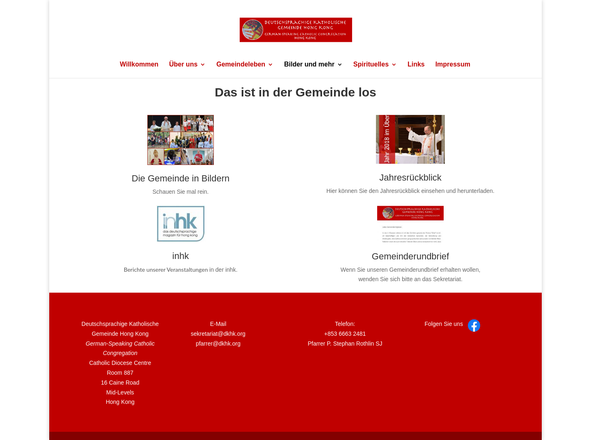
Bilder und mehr (309, 65)
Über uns (183, 65)
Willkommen (139, 65)
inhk (180, 256)
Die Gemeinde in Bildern (180, 178)
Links (416, 65)
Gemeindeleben (240, 65)
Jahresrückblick (410, 177)
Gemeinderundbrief (410, 256)
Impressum (452, 65)
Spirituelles (371, 65)
